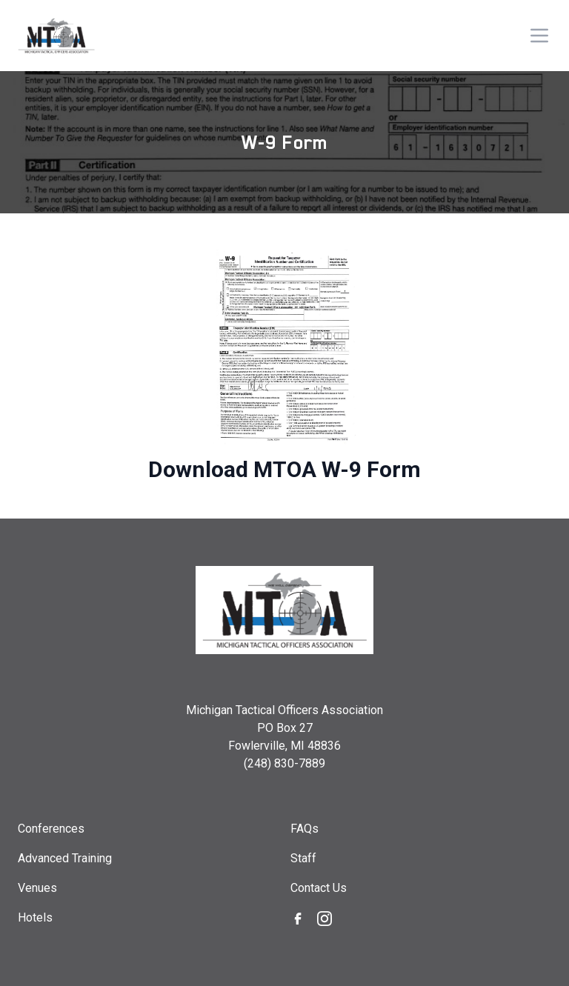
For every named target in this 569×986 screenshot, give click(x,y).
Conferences (51, 829)
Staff (303, 858)
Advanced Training (65, 858)
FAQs (304, 829)
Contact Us (318, 888)
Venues (37, 888)
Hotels (35, 917)
